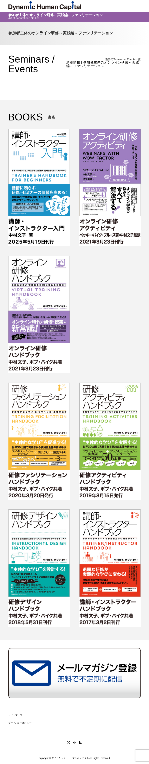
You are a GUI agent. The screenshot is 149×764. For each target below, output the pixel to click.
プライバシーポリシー (20, 723)
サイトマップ (15, 715)
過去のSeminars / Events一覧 (123, 59)
